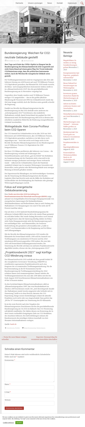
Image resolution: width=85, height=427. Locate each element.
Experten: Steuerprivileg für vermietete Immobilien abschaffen (44, 339)
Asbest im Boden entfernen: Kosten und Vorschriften (71, 106)
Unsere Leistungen (35, 3)
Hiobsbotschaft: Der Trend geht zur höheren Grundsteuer (71, 134)
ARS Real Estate (28, 61)
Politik (17, 328)
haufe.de (13, 324)
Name (7, 384)
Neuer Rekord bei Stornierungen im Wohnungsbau (70, 85)
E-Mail (8, 392)
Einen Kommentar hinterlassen (34, 328)
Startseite (19, 3)
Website (8, 400)
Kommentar (10, 360)
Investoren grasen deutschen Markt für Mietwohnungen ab (71, 95)
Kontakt (60, 3)
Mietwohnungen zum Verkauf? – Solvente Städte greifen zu (71, 124)
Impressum (72, 3)
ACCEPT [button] (19, 422)
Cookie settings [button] (8, 423)
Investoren (10, 328)
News (49, 3)
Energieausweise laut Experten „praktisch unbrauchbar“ (71, 75)
